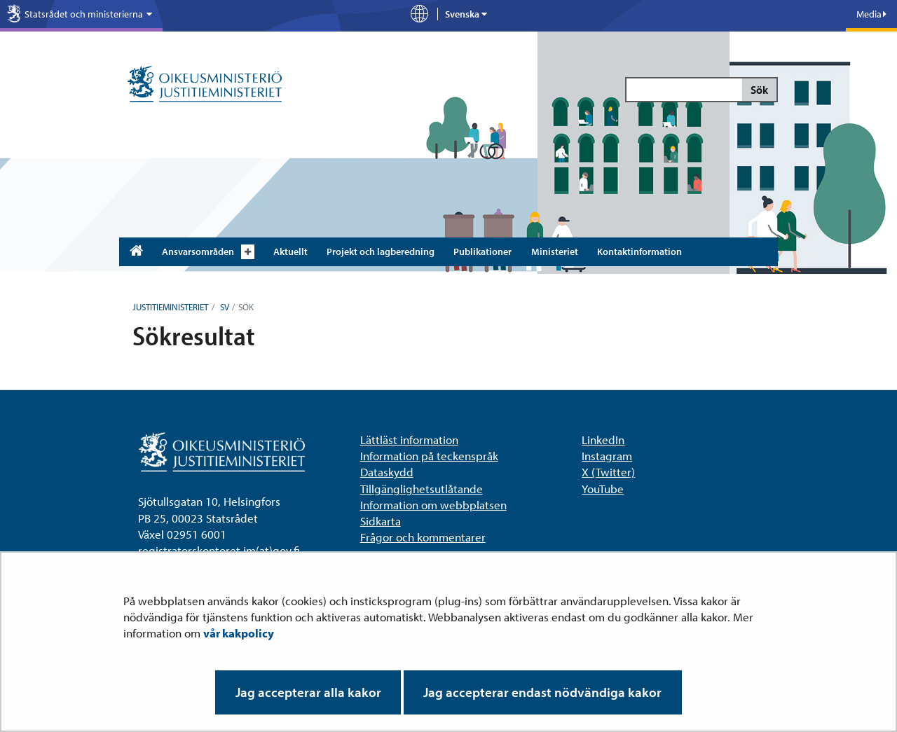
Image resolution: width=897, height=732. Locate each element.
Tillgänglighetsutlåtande (421, 488)
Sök (759, 90)
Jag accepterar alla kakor (308, 692)
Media (871, 14)
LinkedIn (603, 439)
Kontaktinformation (639, 251)
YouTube (603, 488)
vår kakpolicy (238, 633)
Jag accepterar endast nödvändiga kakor (542, 692)
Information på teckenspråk (429, 455)
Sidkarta (380, 520)
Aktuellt (290, 251)
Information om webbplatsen (433, 504)
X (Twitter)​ (608, 471)
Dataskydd (386, 471)
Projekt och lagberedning (380, 251)
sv (223, 306)
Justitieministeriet (170, 306)
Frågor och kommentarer (423, 537)
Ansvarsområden (198, 251)
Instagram (607, 455)
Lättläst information (409, 439)
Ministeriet (554, 251)
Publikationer (482, 251)
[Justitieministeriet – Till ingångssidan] (205, 85)
